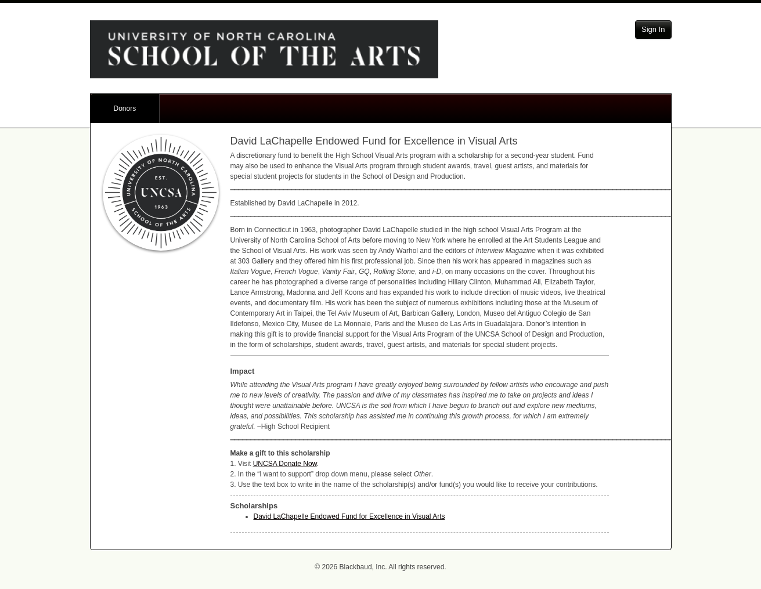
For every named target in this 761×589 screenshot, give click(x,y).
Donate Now (285, 464)
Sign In (653, 29)
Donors (125, 108)
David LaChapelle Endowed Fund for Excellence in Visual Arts (349, 516)
